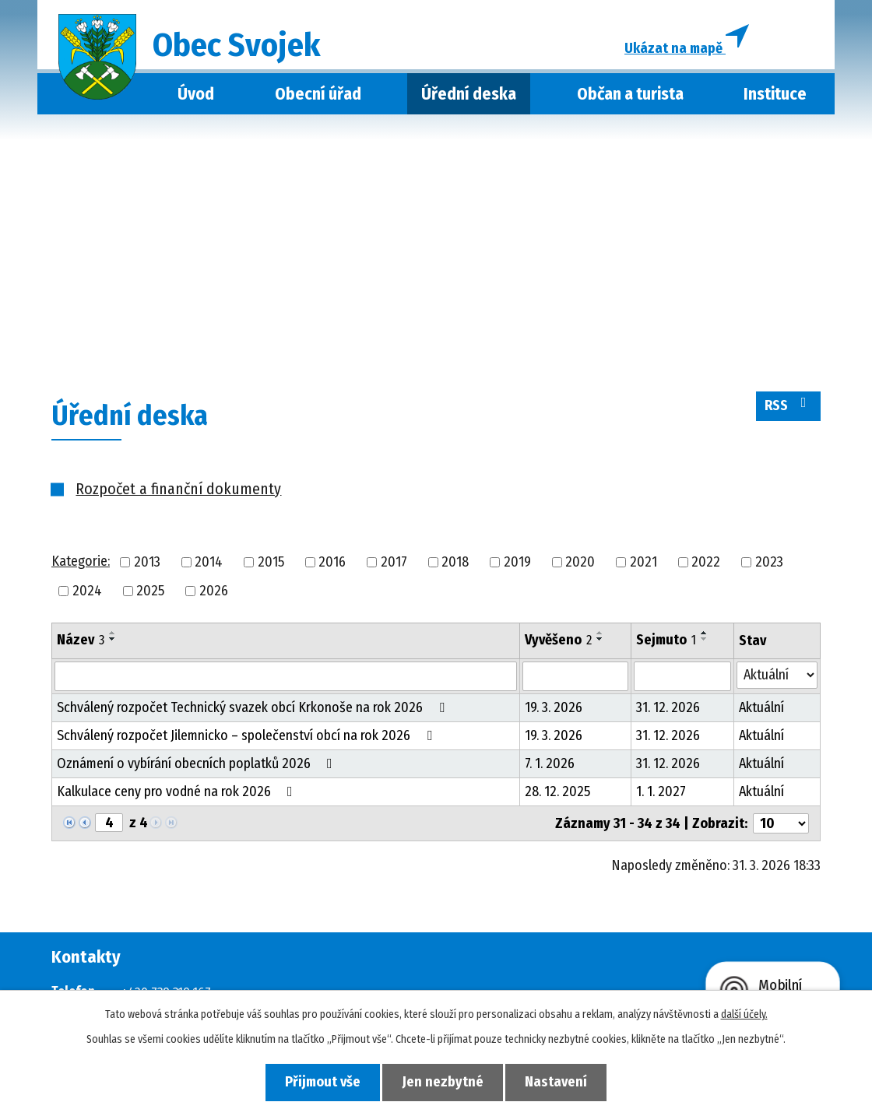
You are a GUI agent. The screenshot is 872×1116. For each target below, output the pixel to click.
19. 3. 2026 (553, 709)
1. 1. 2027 (661, 793)
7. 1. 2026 (550, 765)
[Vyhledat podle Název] (285, 678)
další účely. (744, 1014)
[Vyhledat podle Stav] (777, 676)
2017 (394, 563)
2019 (517, 563)
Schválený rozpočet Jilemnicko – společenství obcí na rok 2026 (247, 737)
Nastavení (559, 1081)
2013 (147, 563)
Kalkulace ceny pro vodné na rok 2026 (178, 793)
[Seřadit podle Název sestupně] (112, 640)
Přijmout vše (320, 1081)
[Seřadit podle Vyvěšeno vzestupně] (600, 634)
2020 (580, 563)
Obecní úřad (318, 96)
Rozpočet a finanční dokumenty (178, 490)
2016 (332, 563)
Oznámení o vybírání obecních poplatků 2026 (198, 765)
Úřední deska (468, 96)
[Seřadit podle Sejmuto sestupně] (704, 640)
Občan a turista (630, 96)
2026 (213, 592)
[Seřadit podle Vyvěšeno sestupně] (600, 640)
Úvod (196, 96)
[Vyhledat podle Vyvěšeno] (575, 678)
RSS (789, 407)
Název (80, 641)
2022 (705, 563)
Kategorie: (80, 563)
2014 (209, 563)
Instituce (775, 96)
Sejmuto (666, 641)
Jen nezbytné (443, 1081)
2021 (643, 563)
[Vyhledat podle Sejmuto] (682, 678)
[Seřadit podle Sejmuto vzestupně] (704, 634)
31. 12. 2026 (668, 709)
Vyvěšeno (558, 641)
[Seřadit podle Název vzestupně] (112, 634)
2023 (769, 563)
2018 (455, 563)
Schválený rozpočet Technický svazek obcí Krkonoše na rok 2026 (254, 709)
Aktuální (761, 709)
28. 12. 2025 (557, 793)
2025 (150, 592)
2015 (271, 563)
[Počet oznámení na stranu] (781, 825)
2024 (87, 592)
